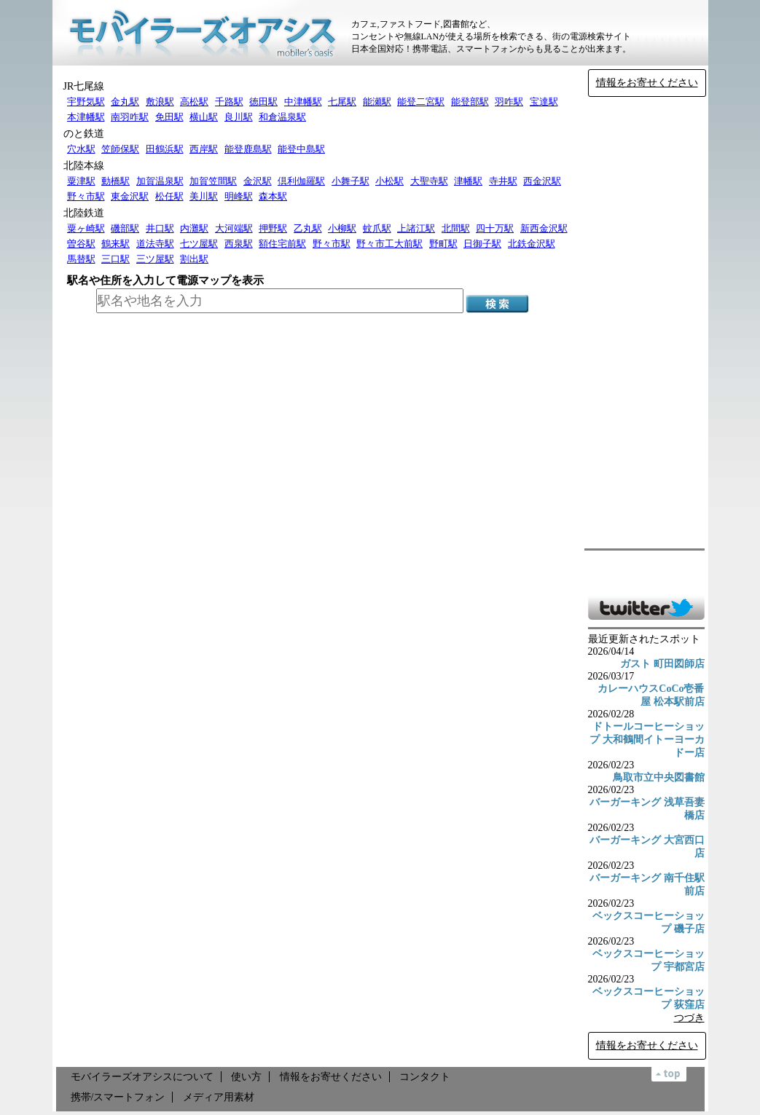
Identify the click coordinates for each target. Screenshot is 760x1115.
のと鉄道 (83, 133)
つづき (689, 1017)
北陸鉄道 (83, 213)
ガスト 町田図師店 (662, 663)
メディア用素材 (218, 1097)
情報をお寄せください (647, 82)
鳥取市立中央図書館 (659, 777)
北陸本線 (83, 165)
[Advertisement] (646, 322)
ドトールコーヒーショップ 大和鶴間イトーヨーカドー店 (647, 739)
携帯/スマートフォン (118, 1097)
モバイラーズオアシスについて (142, 1076)
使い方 (246, 1076)
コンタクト (424, 1076)
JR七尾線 (84, 86)
